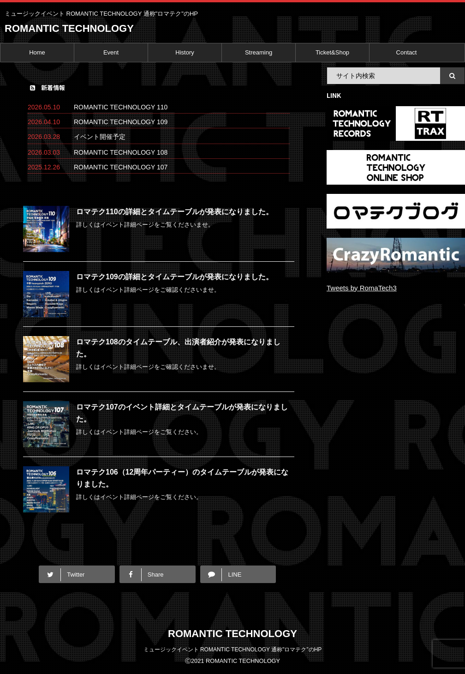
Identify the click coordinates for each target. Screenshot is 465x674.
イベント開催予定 (99, 136)
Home (37, 52)
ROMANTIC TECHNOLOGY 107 (120, 167)
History (184, 52)
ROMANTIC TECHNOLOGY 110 (120, 107)
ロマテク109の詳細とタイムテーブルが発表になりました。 (174, 277)
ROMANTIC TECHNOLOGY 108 (120, 152)
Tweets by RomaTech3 (362, 288)
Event (111, 52)
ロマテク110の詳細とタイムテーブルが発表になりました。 (174, 212)
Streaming (258, 52)
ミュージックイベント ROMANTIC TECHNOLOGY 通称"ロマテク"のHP (232, 649)
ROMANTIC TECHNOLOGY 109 (120, 122)
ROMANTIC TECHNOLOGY (69, 28)
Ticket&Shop (332, 52)
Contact (406, 52)
